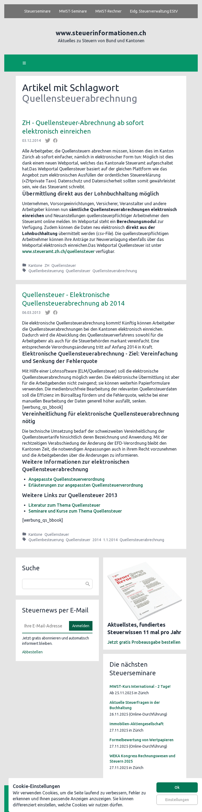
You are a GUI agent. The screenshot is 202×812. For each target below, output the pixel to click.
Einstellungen (177, 800)
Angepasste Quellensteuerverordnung (66, 479)
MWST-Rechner (108, 11)
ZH (47, 265)
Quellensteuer (63, 265)
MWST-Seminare (73, 11)
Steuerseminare (37, 11)
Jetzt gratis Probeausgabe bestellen (143, 642)
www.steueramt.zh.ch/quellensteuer (58, 251)
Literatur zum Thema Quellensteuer (64, 505)
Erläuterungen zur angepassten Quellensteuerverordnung (86, 485)
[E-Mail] (44, 626)
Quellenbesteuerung (46, 271)
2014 (96, 540)
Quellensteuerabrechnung (114, 271)
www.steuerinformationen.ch (101, 33)
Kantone (35, 265)
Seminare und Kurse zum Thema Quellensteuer (75, 511)
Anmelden (80, 626)
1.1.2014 (110, 540)
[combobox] (57, 584)
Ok (177, 787)
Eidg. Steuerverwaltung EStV (154, 11)
